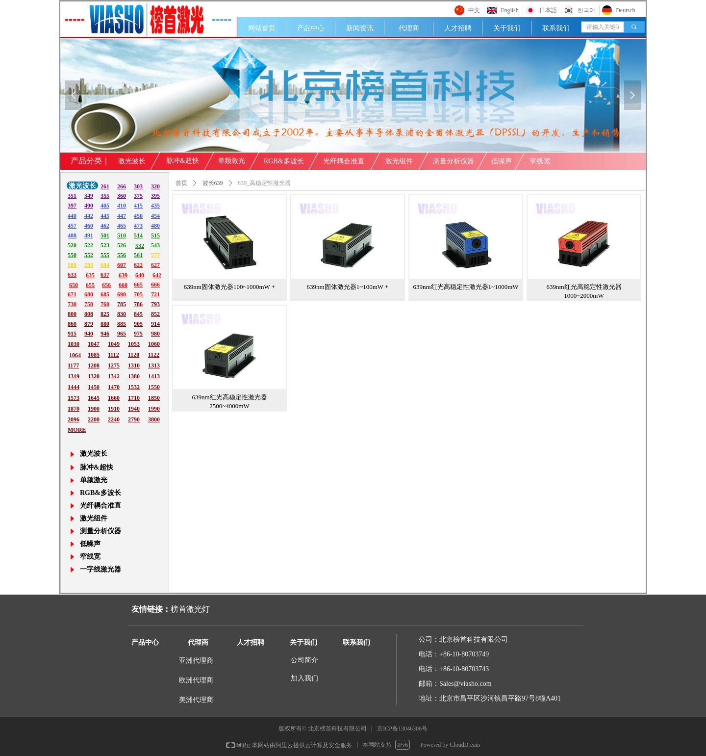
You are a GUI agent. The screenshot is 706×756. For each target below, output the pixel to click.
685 (105, 294)
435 (155, 205)
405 (105, 205)
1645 (94, 397)
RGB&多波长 (284, 161)
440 (72, 215)
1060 (154, 343)
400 (88, 205)
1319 (73, 376)
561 (138, 255)
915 (72, 333)
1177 (73, 365)
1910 (114, 408)
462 (105, 225)
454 (155, 215)
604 (105, 264)
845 (138, 314)
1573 (73, 397)
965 (121, 333)
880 (105, 323)
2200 (94, 419)
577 (155, 255)
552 (88, 255)
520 (72, 245)
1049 (114, 343)
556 (121, 255)
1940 (134, 408)
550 (72, 255)
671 (72, 294)
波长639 (212, 183)
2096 (73, 419)
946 (105, 333)
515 (155, 235)
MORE (77, 429)
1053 (134, 343)
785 (121, 304)
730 (72, 304)
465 (121, 225)
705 (138, 294)
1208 (94, 365)
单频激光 (231, 160)
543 (155, 245)
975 (138, 333)
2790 (134, 419)
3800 (154, 419)
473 (138, 225)
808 (88, 314)
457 (72, 225)
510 (121, 235)
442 (88, 215)
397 (72, 205)
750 (88, 304)
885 (121, 323)
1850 (154, 397)
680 (88, 294)
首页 (181, 183)
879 (88, 323)
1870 (73, 408)
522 (88, 245)
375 (138, 195)
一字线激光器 (100, 569)
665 (138, 284)
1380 (134, 376)
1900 (94, 408)
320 (155, 186)
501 (105, 235)
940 (88, 333)
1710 (134, 397)
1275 (114, 365)
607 (121, 264)
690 (121, 294)
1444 (73, 387)
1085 (94, 354)
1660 (114, 397)
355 (105, 195)
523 (105, 245)
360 (121, 195)
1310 (134, 365)
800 (72, 314)
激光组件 (399, 161)
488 (72, 235)
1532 (134, 387)
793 (155, 304)
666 (155, 284)
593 (88, 264)
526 (121, 245)
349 (88, 195)
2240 (114, 419)
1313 (154, 365)
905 (138, 323)
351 (72, 195)
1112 (113, 354)
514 (138, 235)
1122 (153, 354)
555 (105, 255)
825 (105, 314)
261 (105, 186)
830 (121, 314)
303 (138, 186)
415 (138, 205)
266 (121, 186)
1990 (154, 408)
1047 (94, 343)
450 (138, 215)
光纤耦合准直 (343, 161)
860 (72, 323)
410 (121, 205)
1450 (94, 387)
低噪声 (501, 161)
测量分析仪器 (453, 161)
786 (138, 304)
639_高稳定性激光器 (264, 183)
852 (155, 314)
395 (155, 195)
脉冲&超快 (182, 160)
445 (105, 215)
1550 (154, 387)
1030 (73, 343)
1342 (114, 376)
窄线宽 (540, 161)
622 (138, 264)
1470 (114, 387)
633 (72, 274)
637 (105, 274)
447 (121, 215)
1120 (133, 354)
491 (88, 235)
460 (88, 225)
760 (105, 304)
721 (155, 294)
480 (155, 225)
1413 (154, 376)
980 (155, 333)
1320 (94, 376)
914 (155, 323)
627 (155, 264)
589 (72, 264)
